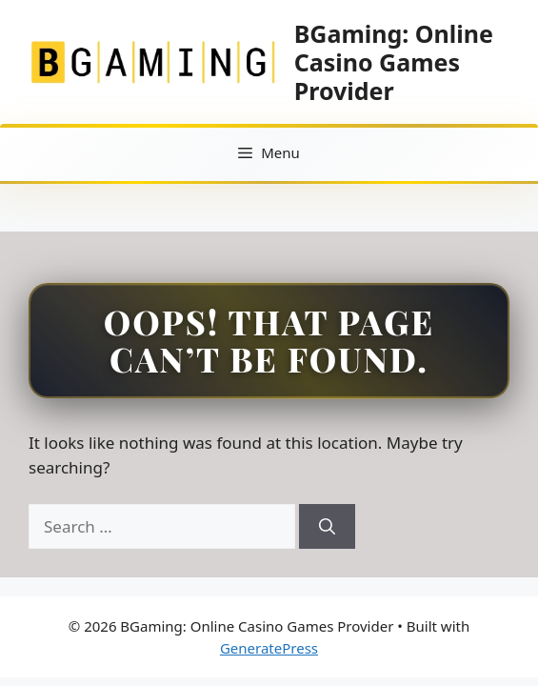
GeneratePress (269, 647)
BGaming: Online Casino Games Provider (393, 62)
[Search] (327, 527)
